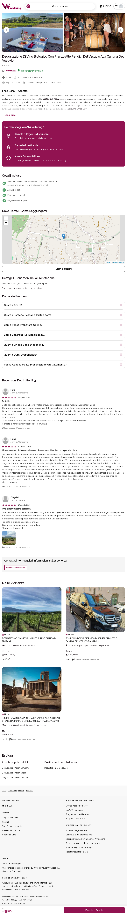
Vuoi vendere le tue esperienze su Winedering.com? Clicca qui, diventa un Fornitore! (31, 870)
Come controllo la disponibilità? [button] (24, 335)
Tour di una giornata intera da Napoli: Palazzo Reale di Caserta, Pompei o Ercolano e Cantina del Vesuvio (30, 719)
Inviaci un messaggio (11, 864)
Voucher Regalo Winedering (79, 847)
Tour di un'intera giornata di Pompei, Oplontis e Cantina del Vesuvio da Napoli (91, 639)
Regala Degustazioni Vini (77, 852)
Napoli (21, 791)
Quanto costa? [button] (13, 305)
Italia (4, 791)
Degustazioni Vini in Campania (15, 768)
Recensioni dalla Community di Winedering (85, 839)
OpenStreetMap (118, 262)
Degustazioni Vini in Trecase (15, 778)
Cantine (5, 822)
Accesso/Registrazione (76, 830)
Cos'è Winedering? (74, 810)
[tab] (63, 305)
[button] (6, 30)
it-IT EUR (7, 806)
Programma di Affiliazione (77, 814)
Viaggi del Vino (9, 835)
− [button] (6, 223)
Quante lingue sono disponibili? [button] (24, 345)
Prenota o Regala (94, 910)
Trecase (29, 791)
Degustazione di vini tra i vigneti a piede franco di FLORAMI (28, 639)
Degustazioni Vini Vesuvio (56, 768)
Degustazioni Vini (10, 818)
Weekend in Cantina (11, 830)
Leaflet (108, 262)
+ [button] (6, 218)
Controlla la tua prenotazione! (79, 835)
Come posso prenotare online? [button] (23, 325)
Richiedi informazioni (15, 568)
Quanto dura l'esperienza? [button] (20, 354)
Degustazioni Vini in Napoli (14, 773)
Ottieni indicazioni (64, 269)
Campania (12, 791)
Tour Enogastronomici (12, 826)
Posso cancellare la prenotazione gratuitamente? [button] (35, 364)
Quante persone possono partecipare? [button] (28, 315)
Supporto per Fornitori (76, 819)
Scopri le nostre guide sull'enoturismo (83, 843)
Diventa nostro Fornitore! (77, 806)
